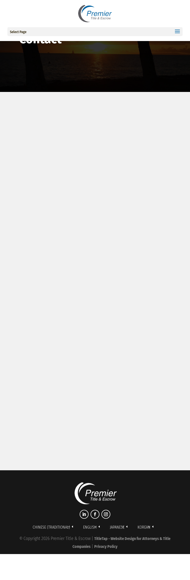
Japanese (117, 527)
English (90, 527)
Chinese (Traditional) (51, 527)
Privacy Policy (106, 546)
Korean (144, 527)
